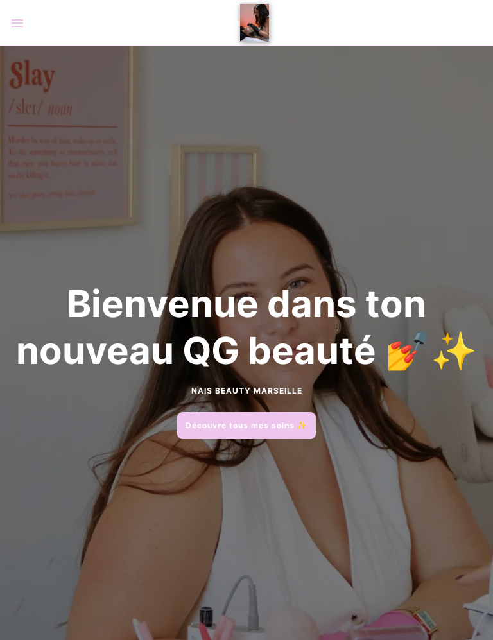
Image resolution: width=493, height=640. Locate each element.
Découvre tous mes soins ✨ (246, 425)
